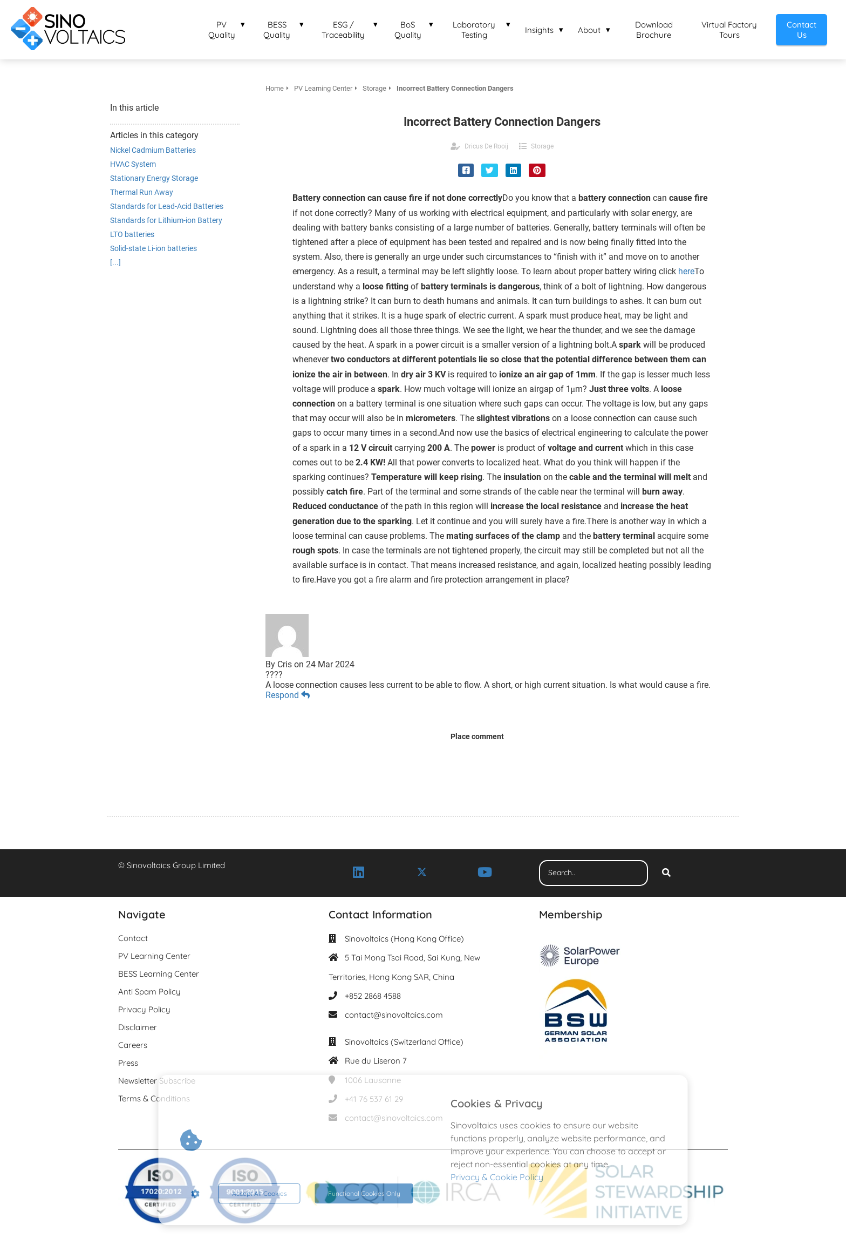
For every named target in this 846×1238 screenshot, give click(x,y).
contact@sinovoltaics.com (394, 1015)
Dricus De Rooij (486, 146)
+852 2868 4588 (373, 996)
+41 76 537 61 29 (374, 1099)
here (686, 271)
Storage (542, 146)
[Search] (666, 873)
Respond (287, 695)
